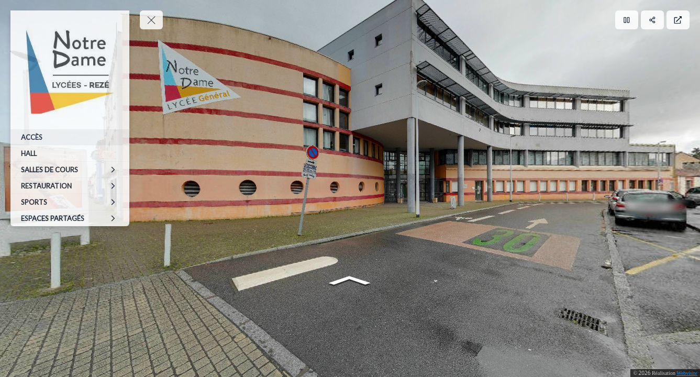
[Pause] (626, 19)
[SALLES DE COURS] (69, 170)
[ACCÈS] (69, 137)
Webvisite (686, 373)
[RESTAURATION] (69, 186)
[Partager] (652, 19)
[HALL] (69, 153)
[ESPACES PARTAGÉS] (69, 218)
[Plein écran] (678, 19)
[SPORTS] (69, 202)
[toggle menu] (151, 19)
